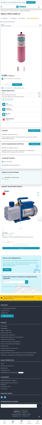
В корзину (17, 84)
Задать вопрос (34, 144)
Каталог (7, 10)
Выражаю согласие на (17, 286)
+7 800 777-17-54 (5, 310)
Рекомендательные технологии (9, 382)
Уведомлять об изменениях (8, 21)
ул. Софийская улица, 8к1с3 (8, 308)
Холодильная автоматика (7, 350)
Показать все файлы (7, 174)
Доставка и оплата (6, 386)
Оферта (14, 380)
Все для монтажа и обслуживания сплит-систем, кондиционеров (18, 352)
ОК (39, 405)
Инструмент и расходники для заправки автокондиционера (17, 355)
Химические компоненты (8, 339)
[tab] (20, 228)
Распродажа (4, 328)
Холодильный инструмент (8, 335)
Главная (2, 10)
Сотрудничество (5, 370)
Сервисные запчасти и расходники (10, 341)
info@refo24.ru (4, 313)
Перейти (7, 269)
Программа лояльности (7, 365)
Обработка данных (6, 380)
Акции (2, 363)
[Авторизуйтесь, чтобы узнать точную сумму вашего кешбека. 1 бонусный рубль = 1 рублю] (12, 242)
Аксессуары (4, 326)
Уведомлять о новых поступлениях (10, 165)
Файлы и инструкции (10, 172)
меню (39, 7)
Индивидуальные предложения (12, 372)
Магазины (3, 384)
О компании (4, 388)
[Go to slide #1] (18, 68)
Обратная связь (7, 315)
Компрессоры (4, 346)
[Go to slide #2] (24, 68)
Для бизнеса (4, 368)
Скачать (6, 179)
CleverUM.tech (26, 416)
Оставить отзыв (34, 130)
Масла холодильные (6, 332)
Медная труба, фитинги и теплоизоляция (12, 337)
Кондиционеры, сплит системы (9, 348)
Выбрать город (30, 2)
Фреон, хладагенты (14, 10)
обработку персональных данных (23, 286)
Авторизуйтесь (9, 88)
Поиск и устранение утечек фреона (10, 343)
